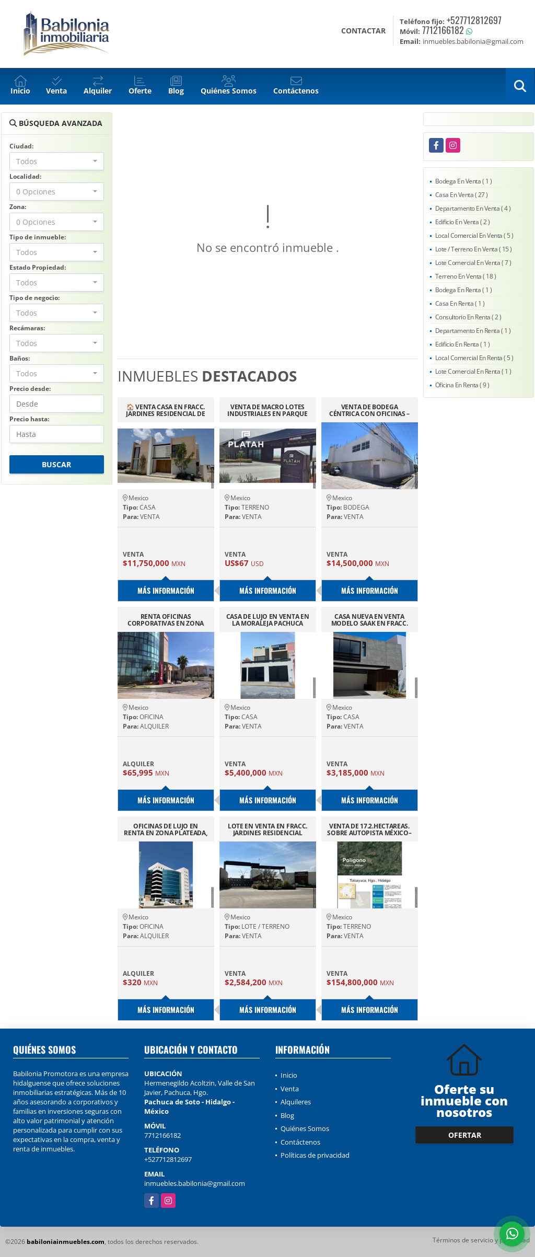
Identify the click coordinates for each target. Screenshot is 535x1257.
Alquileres (296, 1101)
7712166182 (443, 30)
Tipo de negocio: (34, 297)
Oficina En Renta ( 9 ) (462, 384)
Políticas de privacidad (315, 1155)
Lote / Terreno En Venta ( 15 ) (473, 249)
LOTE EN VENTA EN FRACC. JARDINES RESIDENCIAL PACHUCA (267, 829)
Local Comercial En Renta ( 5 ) (474, 357)
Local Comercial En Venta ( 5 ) (474, 235)
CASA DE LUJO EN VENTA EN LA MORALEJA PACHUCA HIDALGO (267, 620)
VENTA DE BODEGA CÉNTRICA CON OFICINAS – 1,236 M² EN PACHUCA (369, 410)
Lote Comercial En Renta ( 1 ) (473, 371)
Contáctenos (300, 1142)
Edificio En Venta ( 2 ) (462, 221)
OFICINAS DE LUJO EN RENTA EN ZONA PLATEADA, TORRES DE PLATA (165, 829)
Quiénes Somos (305, 1128)
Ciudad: (21, 146)
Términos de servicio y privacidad (481, 1240)
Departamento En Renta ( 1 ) (473, 330)
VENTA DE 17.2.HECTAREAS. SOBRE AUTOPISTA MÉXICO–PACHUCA (369, 829)
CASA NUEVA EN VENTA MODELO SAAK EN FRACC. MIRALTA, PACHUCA (369, 620)
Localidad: (25, 176)
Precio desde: (30, 388)
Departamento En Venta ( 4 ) (473, 208)
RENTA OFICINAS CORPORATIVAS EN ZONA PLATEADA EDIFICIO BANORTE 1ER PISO (165, 620)
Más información (165, 590)
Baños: (19, 358)
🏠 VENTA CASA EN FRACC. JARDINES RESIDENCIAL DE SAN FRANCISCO (165, 410)
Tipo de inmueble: (37, 237)
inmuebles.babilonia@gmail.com (194, 1183)
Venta (290, 1088)
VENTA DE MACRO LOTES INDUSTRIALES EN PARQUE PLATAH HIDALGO (267, 410)
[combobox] (56, 161)
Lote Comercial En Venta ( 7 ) (473, 262)
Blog (287, 1115)
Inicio (289, 1075)
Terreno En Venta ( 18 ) (465, 276)
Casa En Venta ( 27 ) (461, 194)
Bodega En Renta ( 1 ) (463, 289)
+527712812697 (474, 20)
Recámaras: (27, 328)
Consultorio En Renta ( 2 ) (468, 317)
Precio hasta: (29, 418)
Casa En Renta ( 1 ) (460, 303)
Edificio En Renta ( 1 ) (462, 344)
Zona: (17, 206)
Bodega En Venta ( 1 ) (463, 181)
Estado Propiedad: (37, 267)
